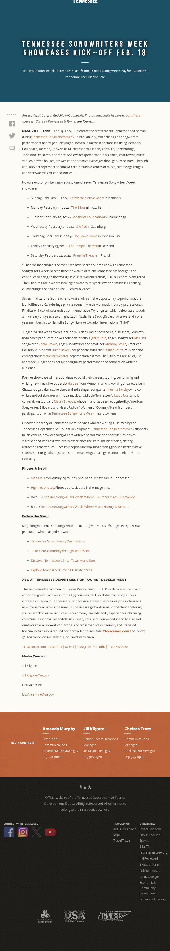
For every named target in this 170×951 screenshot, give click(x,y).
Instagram (22, 832)
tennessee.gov (149, 877)
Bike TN (144, 846)
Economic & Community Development (148, 888)
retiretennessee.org (153, 852)
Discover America (74, 916)
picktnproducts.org (152, 899)
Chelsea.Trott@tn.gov (140, 751)
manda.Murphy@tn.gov (61, 751)
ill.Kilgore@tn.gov (97, 751)
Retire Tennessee (114, 916)
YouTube (50, 832)
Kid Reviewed (148, 858)
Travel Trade (121, 840)
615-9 (87, 757)
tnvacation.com (150, 829)
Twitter (36, 832)
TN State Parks (149, 865)
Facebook (9, 832)
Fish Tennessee (149, 871)
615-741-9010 (51, 757)
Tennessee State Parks (45, 916)
